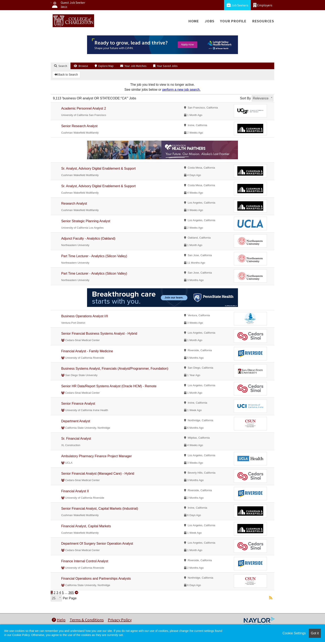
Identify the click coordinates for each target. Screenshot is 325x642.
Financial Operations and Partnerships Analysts (96, 578)
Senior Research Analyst (79, 126)
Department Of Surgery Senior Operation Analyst (97, 543)
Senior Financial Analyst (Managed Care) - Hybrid (97, 473)
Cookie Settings (294, 633)
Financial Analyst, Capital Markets (86, 526)
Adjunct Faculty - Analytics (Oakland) (88, 238)
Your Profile (233, 21)
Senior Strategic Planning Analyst (85, 221)
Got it (315, 633)
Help (58, 619)
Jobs (209, 21)
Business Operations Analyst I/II (84, 316)
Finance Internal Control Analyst (84, 561)
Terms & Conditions (87, 619)
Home (193, 21)
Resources (263, 21)
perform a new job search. (181, 89)
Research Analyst (74, 203)
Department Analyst (75, 421)
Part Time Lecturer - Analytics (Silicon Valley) (94, 256)
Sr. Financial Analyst (76, 438)
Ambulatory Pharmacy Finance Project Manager (96, 456)
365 (71, 592)
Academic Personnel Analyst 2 (83, 108)
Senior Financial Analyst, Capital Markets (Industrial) (99, 508)
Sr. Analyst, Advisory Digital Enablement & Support (98, 168)
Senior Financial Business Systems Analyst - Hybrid (99, 333)
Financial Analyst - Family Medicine (87, 351)
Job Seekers (237, 5)
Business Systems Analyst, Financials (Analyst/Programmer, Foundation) (114, 368)
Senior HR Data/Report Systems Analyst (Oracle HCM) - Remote (108, 386)
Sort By (245, 98)
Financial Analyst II (75, 491)
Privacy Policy (120, 619)
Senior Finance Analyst (78, 403)
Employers (262, 5)
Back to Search (66, 74)
